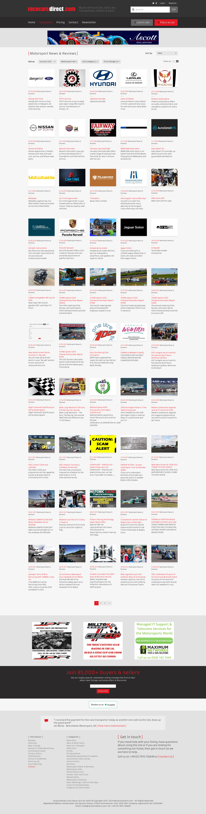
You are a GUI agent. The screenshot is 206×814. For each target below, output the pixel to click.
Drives (70, 751)
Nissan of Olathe (35, 149)
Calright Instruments (37, 248)
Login (162, 3)
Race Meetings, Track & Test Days (82, 782)
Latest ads (142, 22)
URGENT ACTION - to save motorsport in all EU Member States (133, 467)
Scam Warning (35, 764)
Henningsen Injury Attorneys (133, 198)
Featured (32, 743)
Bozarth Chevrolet (67, 149)
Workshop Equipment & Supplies (82, 756)
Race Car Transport (75, 745)
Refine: (31, 61)
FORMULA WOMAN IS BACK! (132, 353)
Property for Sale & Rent (78, 787)
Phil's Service (65, 99)
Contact (73, 22)
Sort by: (148, 53)
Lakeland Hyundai (97, 99)
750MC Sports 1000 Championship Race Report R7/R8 (101, 300)
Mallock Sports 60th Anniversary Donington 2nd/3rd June (100, 410)
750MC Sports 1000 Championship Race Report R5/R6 (132, 300)
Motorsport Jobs (74, 769)
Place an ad (166, 22)
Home (31, 22)
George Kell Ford (35, 99)
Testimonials (34, 756)
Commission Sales (36, 751)
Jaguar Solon (126, 248)
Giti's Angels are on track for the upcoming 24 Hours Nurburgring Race (163, 355)
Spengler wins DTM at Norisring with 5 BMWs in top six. (41, 577)
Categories (45, 22)
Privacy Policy (35, 753)
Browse (31, 740)
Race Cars (71, 740)
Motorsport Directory (77, 780)
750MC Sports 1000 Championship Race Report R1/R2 (71, 354)
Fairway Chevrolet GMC (100, 149)
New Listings (34, 745)
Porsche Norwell (66, 248)
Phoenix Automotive (160, 99)
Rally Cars (71, 748)
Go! (174, 9)
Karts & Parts (73, 761)
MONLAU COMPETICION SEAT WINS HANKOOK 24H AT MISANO (40, 522)
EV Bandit (155, 248)
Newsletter (89, 22)
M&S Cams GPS (157, 198)
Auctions (71, 764)
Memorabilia (73, 777)
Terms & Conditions (37, 759)
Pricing (60, 22)
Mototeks (32, 198)
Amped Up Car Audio (98, 248)
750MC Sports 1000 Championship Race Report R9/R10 (71, 300)
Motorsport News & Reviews (80, 766)
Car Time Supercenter (68, 198)
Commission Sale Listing (78, 759)
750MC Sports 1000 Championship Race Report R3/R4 (163, 300)
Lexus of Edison (127, 99)
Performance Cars (75, 772)
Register (173, 3)
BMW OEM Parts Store (130, 149)
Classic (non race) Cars (77, 774)
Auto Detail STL (157, 149)
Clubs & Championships (78, 785)
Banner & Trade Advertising (41, 748)
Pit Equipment (73, 753)
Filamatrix (94, 198)
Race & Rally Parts (75, 743)
